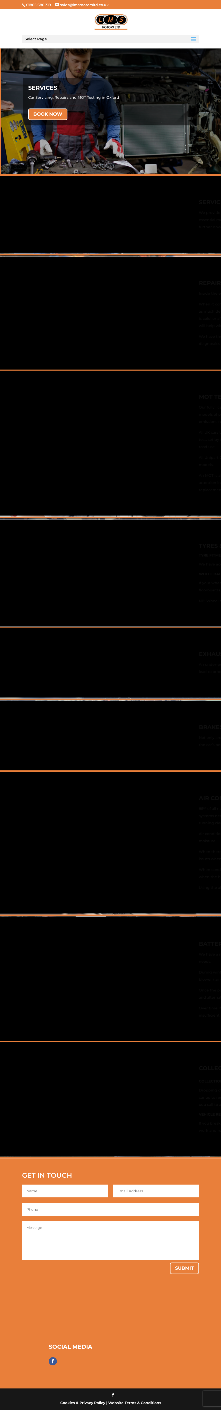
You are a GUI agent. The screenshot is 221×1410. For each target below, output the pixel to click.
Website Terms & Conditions (134, 1403)
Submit (184, 1268)
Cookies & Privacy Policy (82, 1403)
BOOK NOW (47, 114)
